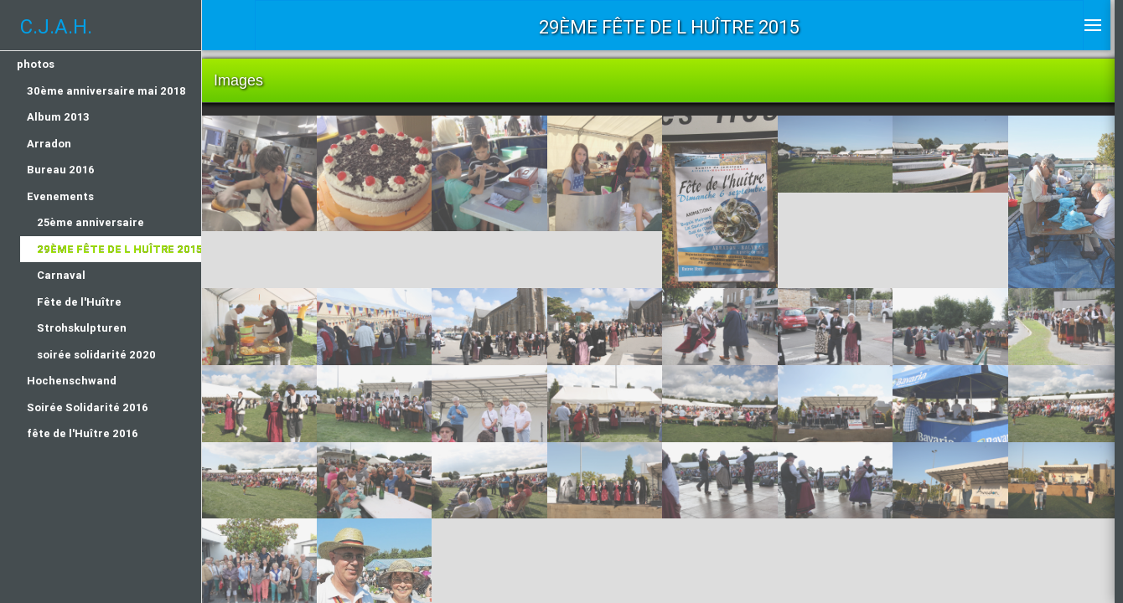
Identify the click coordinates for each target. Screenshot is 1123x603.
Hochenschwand (71, 381)
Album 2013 (58, 117)
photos (35, 64)
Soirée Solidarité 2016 (87, 407)
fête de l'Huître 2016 (82, 433)
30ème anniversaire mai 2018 (106, 91)
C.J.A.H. (56, 26)
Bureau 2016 (61, 169)
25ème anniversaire (90, 222)
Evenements (60, 196)
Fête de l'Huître (79, 302)
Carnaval (61, 275)
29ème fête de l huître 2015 (119, 249)
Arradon (49, 144)
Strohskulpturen (82, 328)
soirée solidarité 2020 (96, 355)
